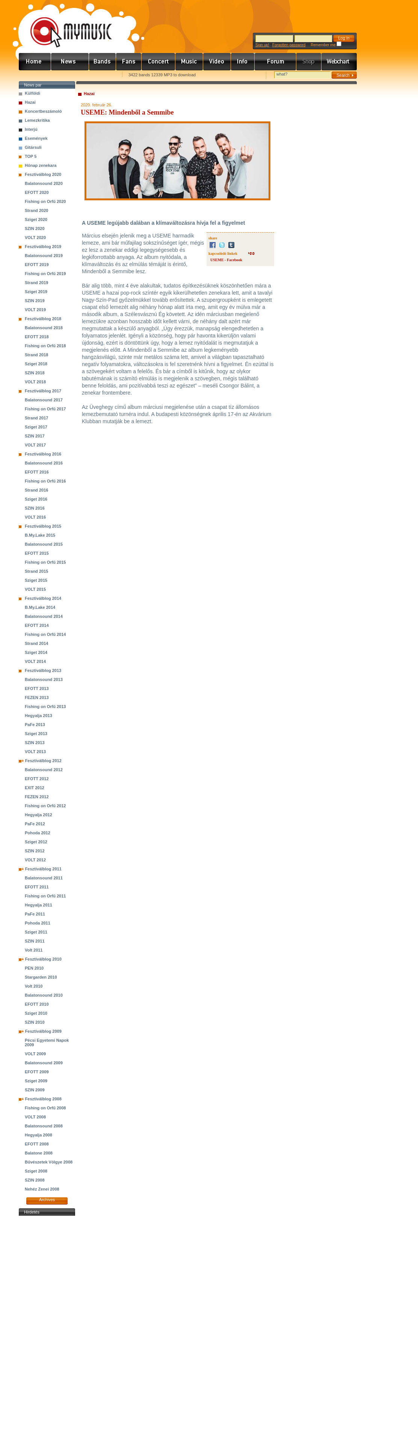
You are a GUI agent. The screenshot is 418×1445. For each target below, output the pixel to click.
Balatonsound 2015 (44, 544)
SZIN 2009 (35, 1090)
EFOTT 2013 (37, 688)
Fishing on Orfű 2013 (45, 706)
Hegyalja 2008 (38, 1135)
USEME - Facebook (226, 260)
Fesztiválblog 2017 (43, 391)
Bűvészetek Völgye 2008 (48, 1162)
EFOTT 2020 (37, 192)
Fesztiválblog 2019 (43, 246)
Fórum (275, 61)
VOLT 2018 (35, 382)
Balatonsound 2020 (44, 183)
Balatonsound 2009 (44, 1063)
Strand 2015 (36, 571)
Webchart (339, 61)
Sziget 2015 (36, 580)
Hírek (70, 61)
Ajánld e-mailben (98, 75)
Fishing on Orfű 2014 (45, 634)
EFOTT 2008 (37, 1144)
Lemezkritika (37, 120)
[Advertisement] (46, 1330)
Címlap (35, 61)
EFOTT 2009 (37, 1072)
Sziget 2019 (36, 291)
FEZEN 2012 (37, 796)
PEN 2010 (34, 968)
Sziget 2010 (36, 1013)
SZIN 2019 (35, 300)
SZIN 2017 (35, 436)
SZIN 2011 (35, 941)
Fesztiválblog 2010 (43, 959)
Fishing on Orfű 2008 (45, 1108)
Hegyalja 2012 (38, 815)
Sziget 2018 (36, 364)
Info (243, 61)
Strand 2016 (36, 490)
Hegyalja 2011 (38, 905)
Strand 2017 (36, 418)
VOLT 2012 (35, 860)
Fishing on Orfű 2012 (45, 805)
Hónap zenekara (40, 165)
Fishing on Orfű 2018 (45, 345)
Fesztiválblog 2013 (43, 670)
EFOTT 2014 (37, 625)
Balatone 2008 (39, 1153)
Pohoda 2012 (37, 833)
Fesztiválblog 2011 (43, 869)
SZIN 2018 (35, 373)
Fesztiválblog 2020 (43, 174)
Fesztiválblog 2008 (43, 1099)
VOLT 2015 (35, 589)
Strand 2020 (36, 210)
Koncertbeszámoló (43, 111)
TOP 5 (30, 156)
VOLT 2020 (35, 237)
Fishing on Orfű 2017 (45, 409)
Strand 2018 (36, 355)
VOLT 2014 (35, 661)
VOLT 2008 (35, 1117)
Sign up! (262, 45)
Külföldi (32, 93)
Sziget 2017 (36, 427)
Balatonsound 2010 (44, 995)
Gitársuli (33, 147)
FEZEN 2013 (37, 697)
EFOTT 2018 (37, 336)
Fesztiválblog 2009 (43, 1031)
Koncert (158, 61)
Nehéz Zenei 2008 (42, 1189)
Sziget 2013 (36, 733)
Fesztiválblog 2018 (43, 318)
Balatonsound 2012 (44, 769)
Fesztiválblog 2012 (43, 760)
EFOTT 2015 (37, 553)
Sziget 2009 (36, 1081)
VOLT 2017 (35, 445)
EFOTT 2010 (37, 1004)
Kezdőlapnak (66, 75)
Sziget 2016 (36, 499)
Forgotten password (288, 45)
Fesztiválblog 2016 (43, 454)
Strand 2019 (36, 282)
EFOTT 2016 (37, 472)
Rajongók (129, 61)
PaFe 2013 (35, 724)
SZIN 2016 (35, 508)
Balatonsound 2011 (44, 878)
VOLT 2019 (35, 309)
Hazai (30, 102)
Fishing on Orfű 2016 (45, 481)
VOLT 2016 (35, 517)
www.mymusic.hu (65, 24)
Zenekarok (102, 61)
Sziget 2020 (36, 219)
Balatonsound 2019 (44, 255)
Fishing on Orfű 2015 (45, 562)
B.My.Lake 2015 (40, 535)
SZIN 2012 (35, 851)
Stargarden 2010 (41, 977)
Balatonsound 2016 (44, 463)
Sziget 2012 (36, 842)
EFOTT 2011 (37, 887)
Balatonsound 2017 (44, 400)
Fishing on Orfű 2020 (45, 201)
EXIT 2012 (34, 787)
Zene (189, 61)
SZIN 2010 (35, 1022)
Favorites (34, 75)
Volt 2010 (34, 986)
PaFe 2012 (35, 824)
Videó (217, 61)
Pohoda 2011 (37, 923)
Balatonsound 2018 (44, 327)
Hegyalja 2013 (38, 715)
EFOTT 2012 (37, 778)
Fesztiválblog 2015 (43, 526)
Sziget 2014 (36, 652)
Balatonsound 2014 (44, 616)
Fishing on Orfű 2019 (45, 273)
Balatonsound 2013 (44, 679)
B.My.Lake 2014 (40, 607)
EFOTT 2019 (37, 264)
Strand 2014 (36, 643)
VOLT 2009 (35, 1054)
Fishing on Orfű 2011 (45, 896)
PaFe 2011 (35, 914)
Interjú (31, 129)
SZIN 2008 (35, 1180)
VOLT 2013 (35, 751)
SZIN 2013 (35, 742)
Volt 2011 (34, 950)
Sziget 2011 (36, 932)
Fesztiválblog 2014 (43, 598)
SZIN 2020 (35, 228)
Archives (47, 1199)
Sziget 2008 (36, 1171)
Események (36, 138)
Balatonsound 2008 (44, 1126)
